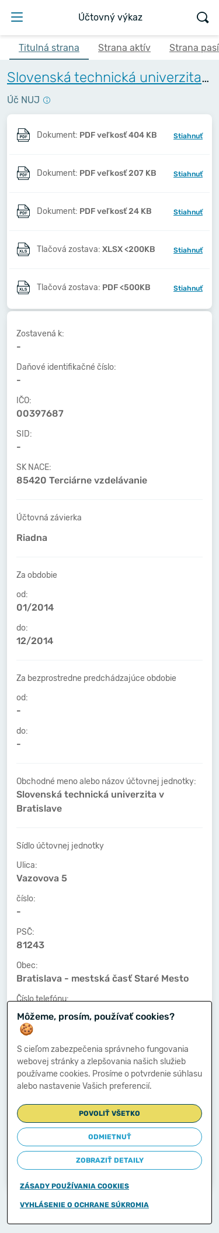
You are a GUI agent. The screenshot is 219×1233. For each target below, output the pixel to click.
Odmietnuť (109, 1137)
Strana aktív (124, 47)
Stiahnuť (188, 136)
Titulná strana (49, 47)
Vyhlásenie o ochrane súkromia (84, 1205)
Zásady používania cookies (74, 1186)
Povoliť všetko (109, 1113)
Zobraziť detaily (110, 1160)
